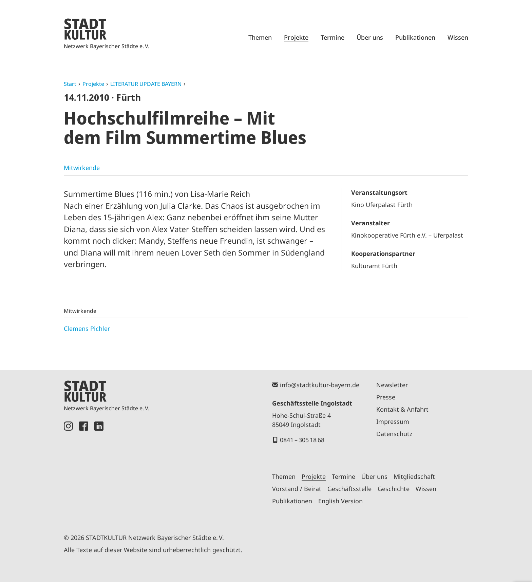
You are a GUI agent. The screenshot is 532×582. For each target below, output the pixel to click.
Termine (332, 37)
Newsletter (392, 385)
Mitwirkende (82, 168)
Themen (260, 37)
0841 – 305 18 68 (302, 440)
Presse (385, 397)
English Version (340, 501)
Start (70, 84)
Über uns (370, 37)
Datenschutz (394, 434)
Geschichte (394, 489)
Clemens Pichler (87, 328)
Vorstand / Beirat (296, 489)
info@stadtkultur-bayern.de (319, 385)
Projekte (296, 37)
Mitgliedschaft (414, 476)
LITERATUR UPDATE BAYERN (146, 84)
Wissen (458, 37)
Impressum (392, 421)
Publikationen (415, 37)
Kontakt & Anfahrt (402, 409)
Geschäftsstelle (349, 489)
